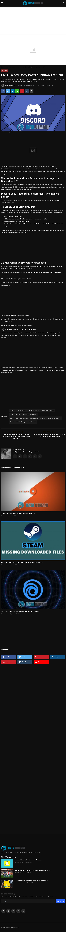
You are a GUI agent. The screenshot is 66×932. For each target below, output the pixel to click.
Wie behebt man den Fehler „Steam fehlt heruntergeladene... (22, 562)
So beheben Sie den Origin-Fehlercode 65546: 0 (17, 513)
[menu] (2, 3)
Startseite (4, 67)
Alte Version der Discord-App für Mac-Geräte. (15, 315)
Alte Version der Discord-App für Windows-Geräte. (16, 325)
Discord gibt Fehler (33, 410)
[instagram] (18, 911)
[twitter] (8, 911)
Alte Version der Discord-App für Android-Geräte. (16, 279)
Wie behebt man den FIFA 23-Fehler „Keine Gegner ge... (33, 870)
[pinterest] (13, 911)
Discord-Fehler (21, 410)
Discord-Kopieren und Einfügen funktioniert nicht (24, 418)
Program (18, 67)
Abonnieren (60, 901)
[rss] (23, 911)
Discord (12, 410)
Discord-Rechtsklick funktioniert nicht (50, 418)
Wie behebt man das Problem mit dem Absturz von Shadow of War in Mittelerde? (49, 435)
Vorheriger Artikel (16, 432)
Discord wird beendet (48, 410)
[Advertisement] (33, 14)
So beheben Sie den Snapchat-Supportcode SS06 (31, 881)
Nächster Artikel (49, 432)
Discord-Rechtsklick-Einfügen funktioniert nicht (23, 422)
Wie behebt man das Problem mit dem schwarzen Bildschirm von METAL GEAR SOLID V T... (16, 436)
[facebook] (3, 911)
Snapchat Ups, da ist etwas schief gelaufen (29, 860)
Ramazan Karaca (18, 449)
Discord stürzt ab (15, 414)
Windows (11, 67)
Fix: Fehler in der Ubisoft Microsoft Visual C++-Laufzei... (21, 611)
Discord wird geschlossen (29, 414)
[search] (63, 3)
